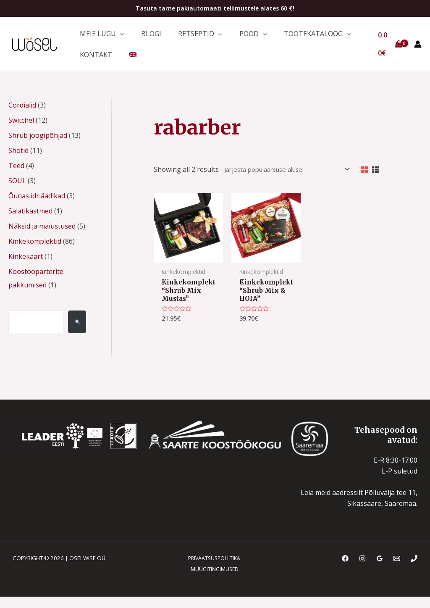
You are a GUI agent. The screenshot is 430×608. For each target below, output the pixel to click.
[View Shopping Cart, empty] (389, 49)
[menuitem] (126, 62)
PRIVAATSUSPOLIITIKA (211, 571)
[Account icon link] (418, 49)
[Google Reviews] (379, 572)
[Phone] (414, 572)
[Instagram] (362, 572)
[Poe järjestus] (277, 180)
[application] (118, 35)
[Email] (396, 572)
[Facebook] (345, 572)
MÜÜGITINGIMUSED (212, 583)
